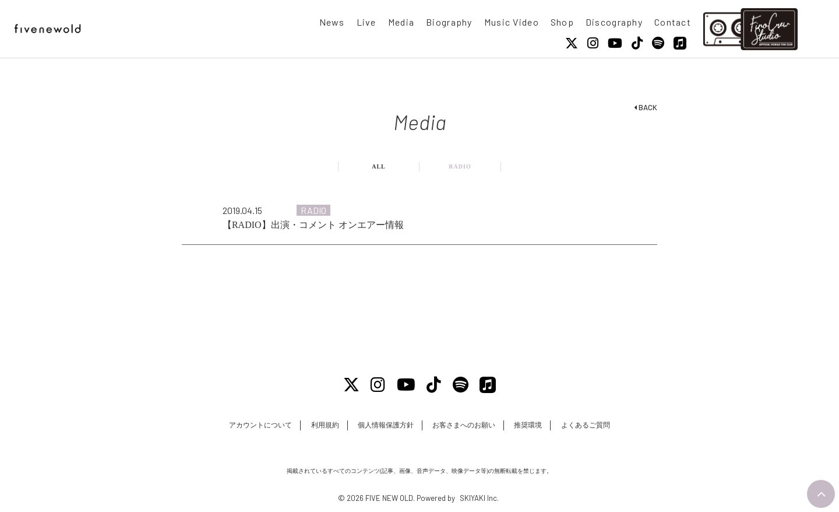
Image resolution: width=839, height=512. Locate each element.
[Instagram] (593, 43)
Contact (672, 21)
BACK (645, 107)
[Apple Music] (680, 43)
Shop (562, 21)
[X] (571, 43)
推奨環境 (528, 425)
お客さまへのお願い (463, 425)
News (332, 21)
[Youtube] (615, 43)
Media (401, 21)
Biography (449, 21)
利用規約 (325, 425)
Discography (614, 21)
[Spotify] (658, 43)
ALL (379, 166)
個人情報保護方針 (386, 425)
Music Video (511, 21)
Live (366, 21)
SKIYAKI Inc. (479, 498)
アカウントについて (260, 425)
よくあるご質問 (585, 425)
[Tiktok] (637, 43)
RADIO (460, 166)
